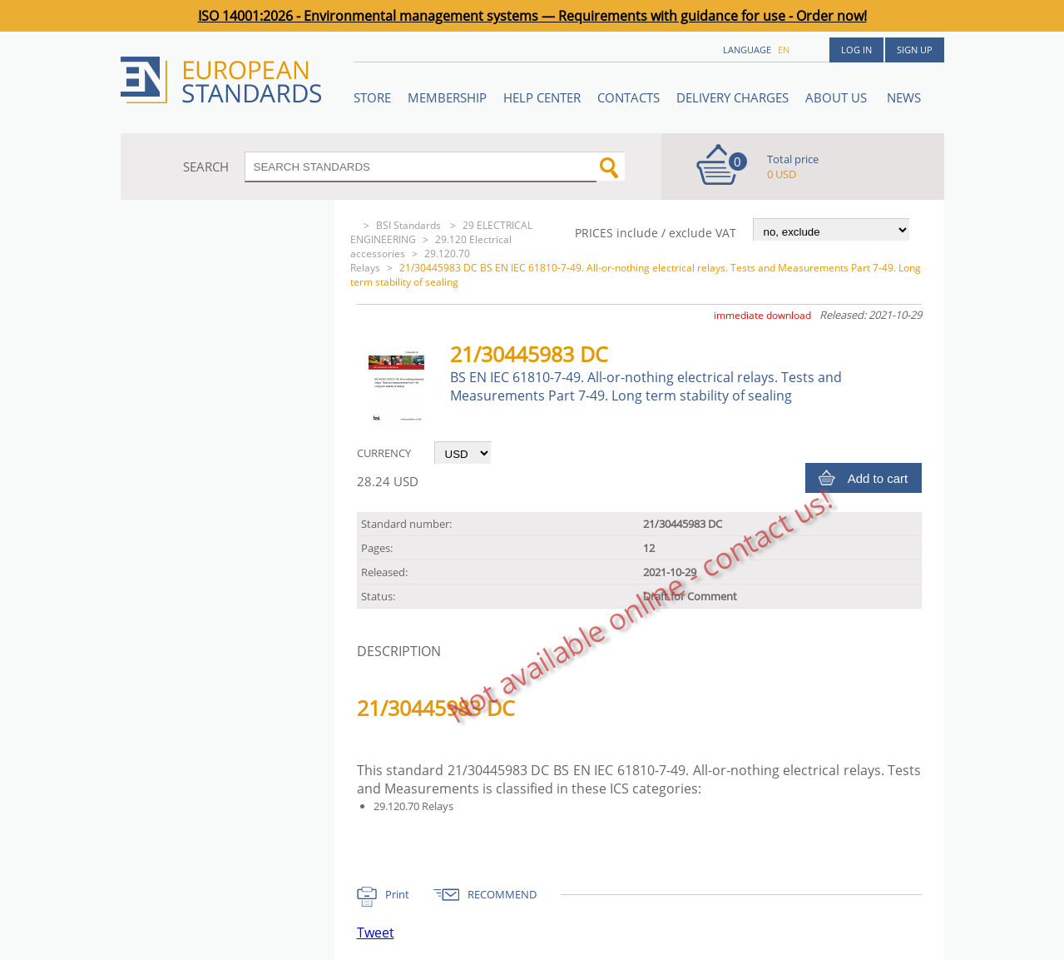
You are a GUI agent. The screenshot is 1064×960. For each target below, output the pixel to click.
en (783, 49)
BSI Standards (409, 225)
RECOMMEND (502, 894)
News (904, 97)
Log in (856, 49)
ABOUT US (837, 97)
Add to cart (878, 478)
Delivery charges (732, 97)
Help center (542, 97)
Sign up (915, 49)
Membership (447, 97)
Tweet (375, 932)
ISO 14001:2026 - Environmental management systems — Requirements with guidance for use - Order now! (532, 16)
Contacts (628, 97)
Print (397, 894)
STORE (372, 97)
